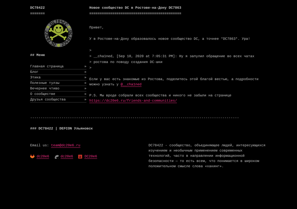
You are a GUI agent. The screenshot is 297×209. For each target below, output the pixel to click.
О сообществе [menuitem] (58, 94)
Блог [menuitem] (58, 72)
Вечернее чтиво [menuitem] (58, 88)
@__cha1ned (131, 84)
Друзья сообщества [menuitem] (58, 99)
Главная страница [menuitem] (58, 66)
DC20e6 (90, 156)
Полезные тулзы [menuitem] (58, 83)
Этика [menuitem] (58, 77)
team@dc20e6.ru (65, 145)
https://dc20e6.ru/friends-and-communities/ (133, 101)
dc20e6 (43, 156)
